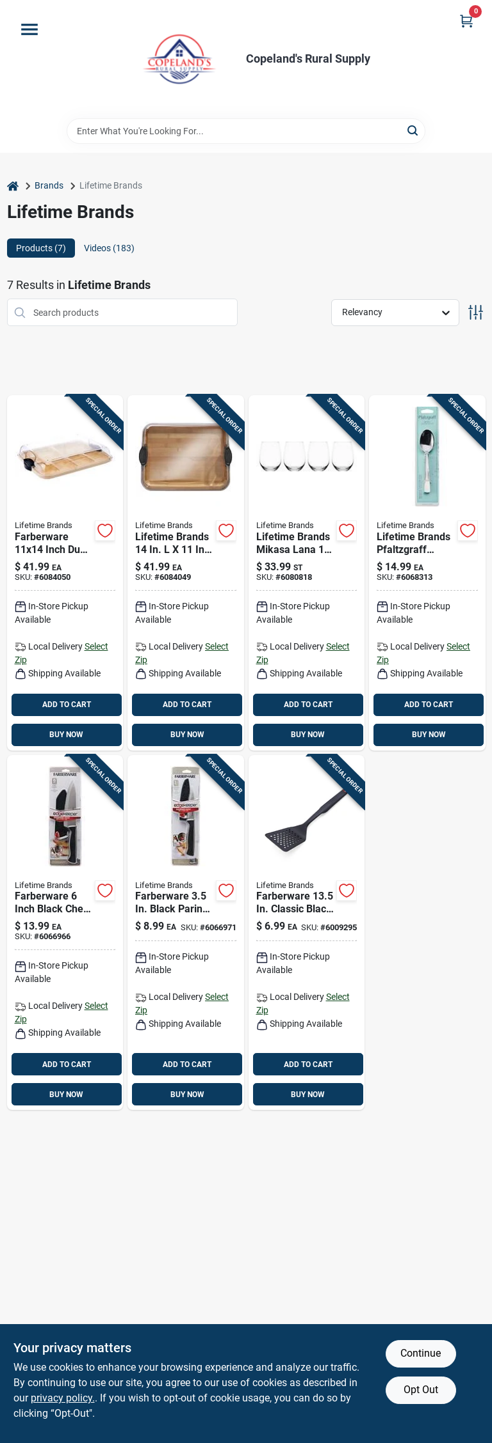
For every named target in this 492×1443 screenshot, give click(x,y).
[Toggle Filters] (475, 312)
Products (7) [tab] (41, 248)
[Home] (13, 185)
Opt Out (421, 1390)
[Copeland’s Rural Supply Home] (179, 59)
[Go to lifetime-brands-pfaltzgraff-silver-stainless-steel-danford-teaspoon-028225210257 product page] (427, 573)
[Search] (413, 130)
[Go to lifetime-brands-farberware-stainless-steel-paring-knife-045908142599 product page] (185, 933)
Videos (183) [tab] (109, 248)
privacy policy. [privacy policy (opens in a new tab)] (63, 1398)
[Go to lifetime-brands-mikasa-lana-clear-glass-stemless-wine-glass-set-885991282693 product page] (307, 573)
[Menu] (29, 29)
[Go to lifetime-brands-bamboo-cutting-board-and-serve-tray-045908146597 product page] (185, 573)
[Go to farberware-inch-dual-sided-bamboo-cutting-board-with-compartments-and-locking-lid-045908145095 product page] (65, 573)
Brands (49, 185)
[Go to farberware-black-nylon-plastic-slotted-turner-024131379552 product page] (307, 933)
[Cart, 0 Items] (466, 20)
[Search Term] (246, 131)
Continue (420, 1353)
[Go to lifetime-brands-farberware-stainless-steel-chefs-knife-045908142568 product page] (65, 933)
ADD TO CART (66, 704)
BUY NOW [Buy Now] (66, 734)
